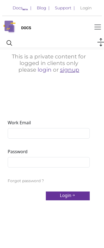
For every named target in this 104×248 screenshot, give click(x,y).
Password (17, 152)
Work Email (19, 123)
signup (69, 69)
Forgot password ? (26, 180)
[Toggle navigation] (98, 27)
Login (86, 7)
